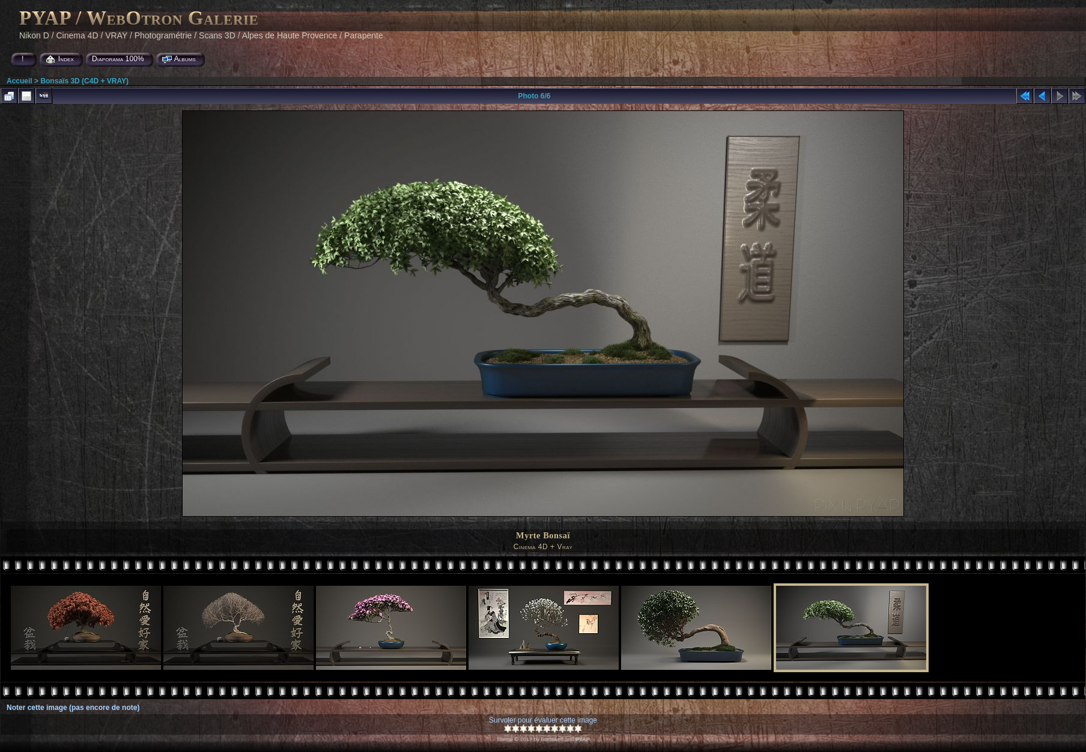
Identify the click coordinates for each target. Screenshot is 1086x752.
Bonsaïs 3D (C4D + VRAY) (84, 81)
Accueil (19, 81)
